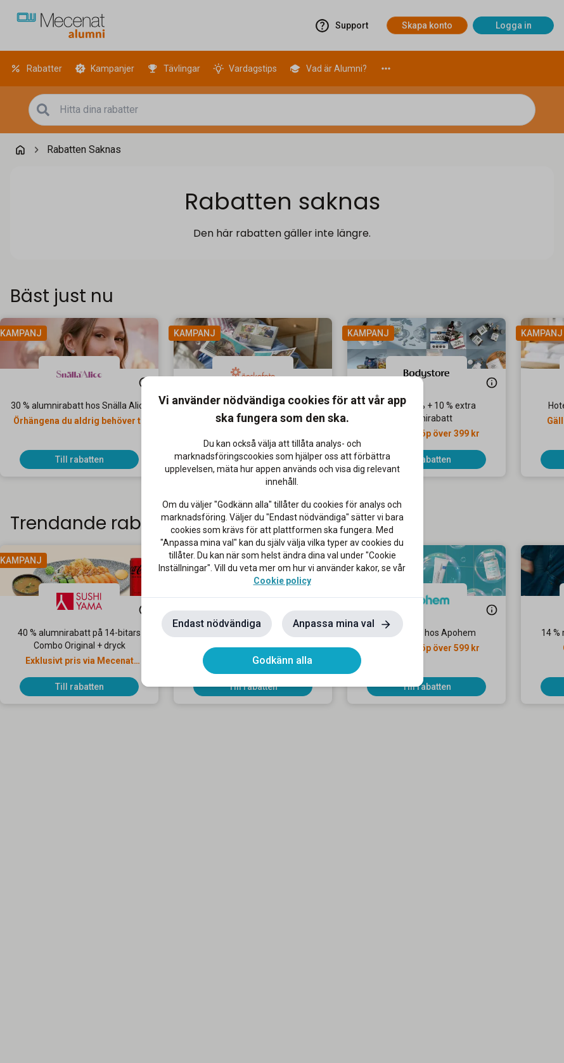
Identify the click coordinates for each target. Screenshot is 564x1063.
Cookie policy (282, 581)
